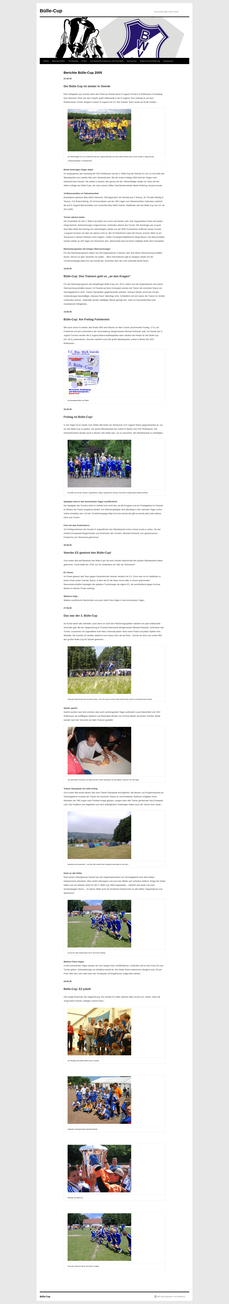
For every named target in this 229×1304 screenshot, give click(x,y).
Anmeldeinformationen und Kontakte (106, 61)
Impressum (168, 61)
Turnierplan (73, 61)
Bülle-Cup (51, 10)
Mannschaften (58, 61)
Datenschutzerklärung (150, 61)
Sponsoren (132, 61)
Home (46, 61)
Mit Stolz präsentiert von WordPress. (171, 1296)
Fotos (84, 61)
